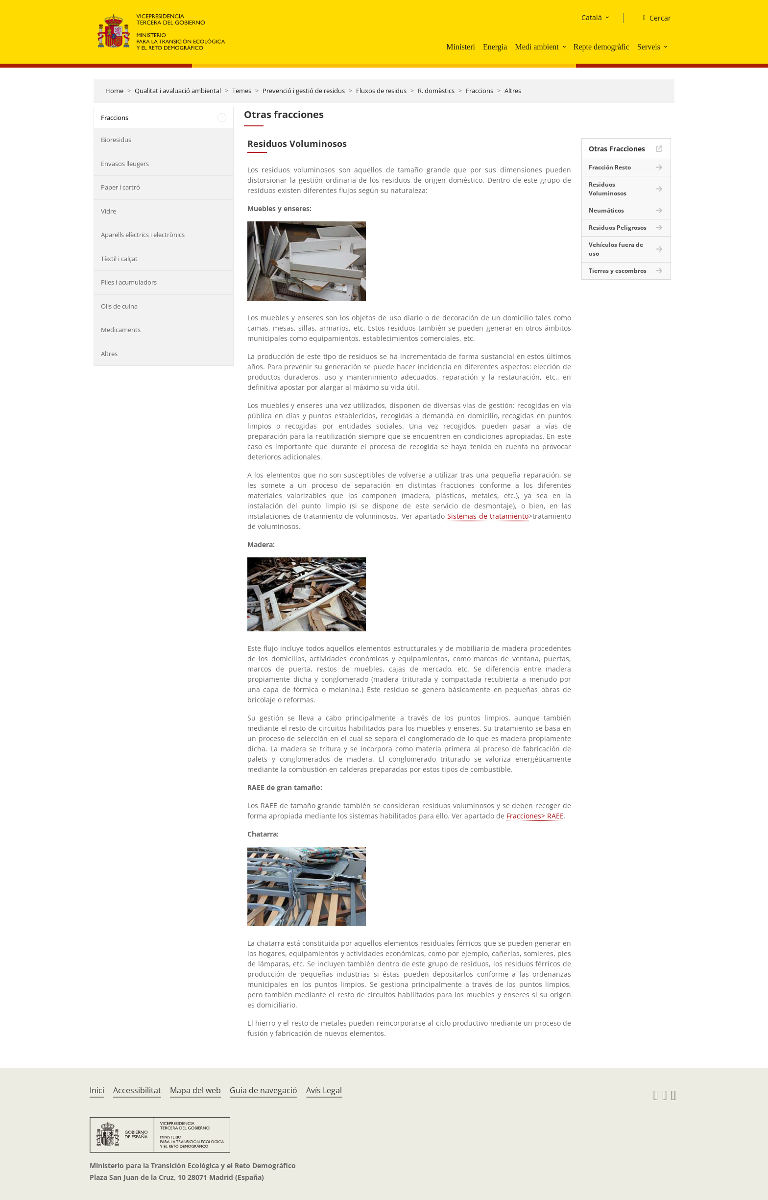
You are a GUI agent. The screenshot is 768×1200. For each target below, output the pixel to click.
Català (591, 17)
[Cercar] (653, 18)
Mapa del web (195, 1090)
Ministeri (460, 47)
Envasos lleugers (125, 163)
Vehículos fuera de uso (616, 249)
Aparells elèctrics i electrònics (143, 234)
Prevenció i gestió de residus (304, 90)
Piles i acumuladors (129, 282)
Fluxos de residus (381, 90)
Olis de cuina (119, 306)
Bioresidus (116, 139)
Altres (512, 90)
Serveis (648, 47)
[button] (565, 46)
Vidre (108, 211)
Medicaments (121, 329)
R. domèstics (436, 90)
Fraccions (479, 90)
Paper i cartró (120, 187)
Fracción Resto (610, 167)
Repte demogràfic (601, 47)
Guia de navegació (263, 1090)
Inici (97, 1090)
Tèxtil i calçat (119, 258)
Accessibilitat (137, 1090)
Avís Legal (324, 1090)
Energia (495, 47)
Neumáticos (606, 210)
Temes (241, 90)
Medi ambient (536, 47)
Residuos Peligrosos (618, 227)
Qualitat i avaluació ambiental (178, 90)
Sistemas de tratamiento (487, 516)
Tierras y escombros (618, 270)
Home (114, 90)
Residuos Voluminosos (607, 188)
